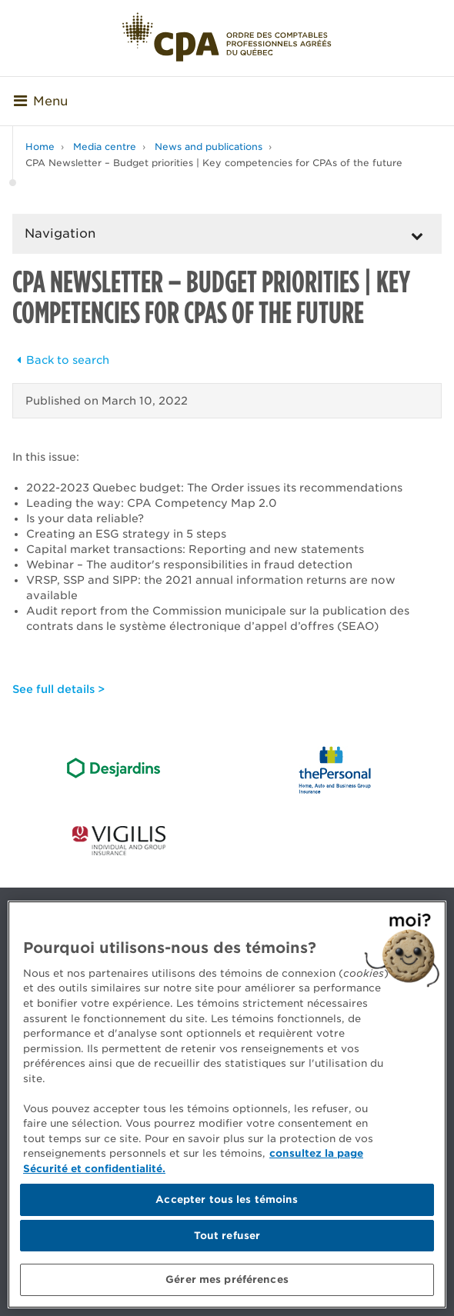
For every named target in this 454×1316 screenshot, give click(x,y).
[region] (227, 1104)
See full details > (58, 689)
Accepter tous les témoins (226, 1199)
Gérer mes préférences (227, 1279)
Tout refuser (227, 1235)
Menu (41, 101)
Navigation (60, 233)
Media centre (104, 146)
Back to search (60, 360)
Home (40, 146)
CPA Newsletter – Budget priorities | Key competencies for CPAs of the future (213, 162)
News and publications (208, 146)
